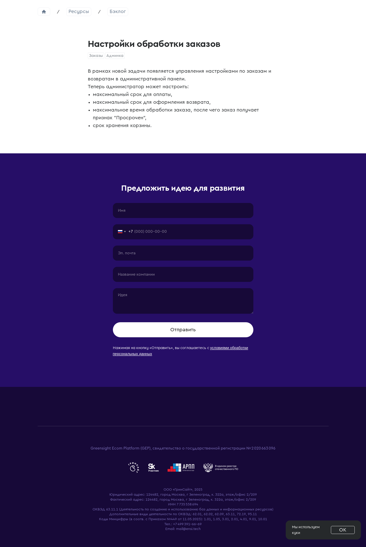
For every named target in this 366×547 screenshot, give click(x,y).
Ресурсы (78, 11)
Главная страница (44, 12)
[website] (133, 468)
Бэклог (118, 11)
